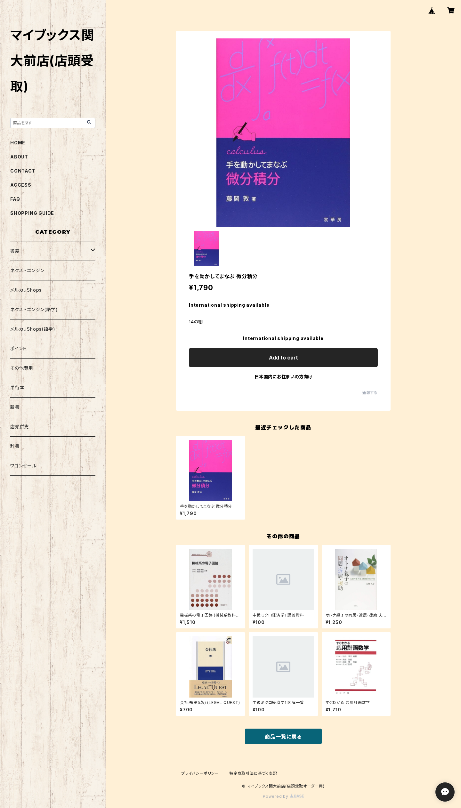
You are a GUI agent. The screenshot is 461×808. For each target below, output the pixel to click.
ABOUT (19, 156)
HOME (17, 142)
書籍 (15, 251)
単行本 (17, 387)
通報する (370, 392)
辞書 (15, 446)
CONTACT (23, 171)
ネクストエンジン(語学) (34, 309)
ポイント (18, 348)
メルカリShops (26, 290)
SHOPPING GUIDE (32, 213)
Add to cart (283, 357)
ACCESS (20, 185)
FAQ (15, 199)
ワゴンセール (23, 465)
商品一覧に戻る (283, 736)
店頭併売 (19, 426)
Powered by (283, 796)
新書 (15, 407)
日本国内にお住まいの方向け (283, 376)
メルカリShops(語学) (32, 329)
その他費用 (21, 368)
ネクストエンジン (27, 270)
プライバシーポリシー (200, 773)
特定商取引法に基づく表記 (253, 773)
